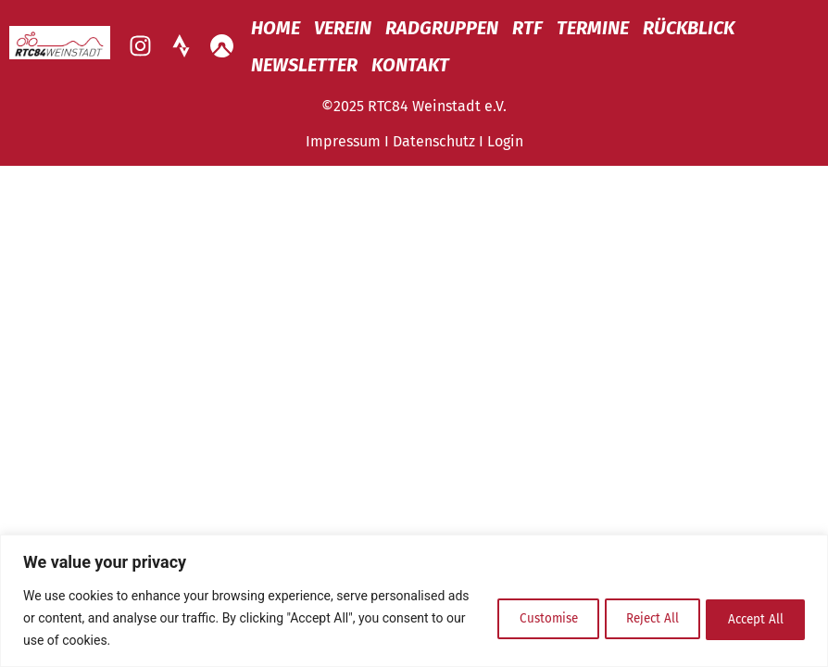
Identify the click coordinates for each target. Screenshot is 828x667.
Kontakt (410, 65)
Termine (593, 28)
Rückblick (688, 28)
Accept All (749, 617)
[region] (414, 601)
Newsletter (304, 65)
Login (505, 141)
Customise (511, 617)
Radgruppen (441, 28)
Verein (342, 28)
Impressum (343, 141)
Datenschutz (434, 141)
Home (275, 28)
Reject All (631, 617)
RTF (527, 28)
